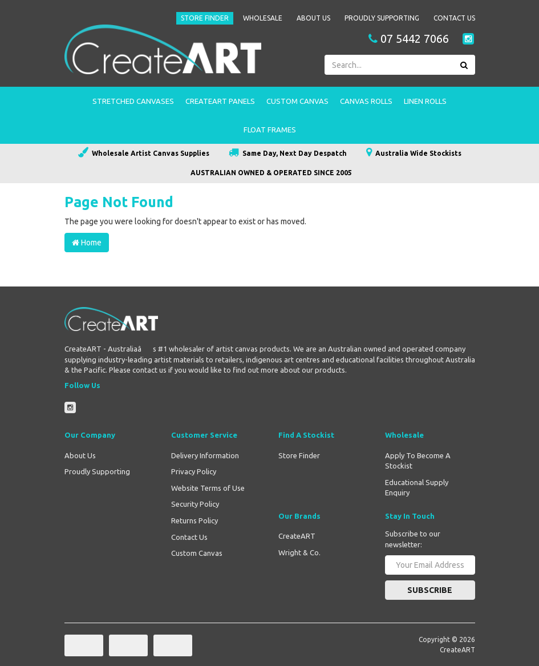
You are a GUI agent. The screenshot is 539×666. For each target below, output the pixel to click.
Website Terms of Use (208, 488)
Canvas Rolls (366, 101)
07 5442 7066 (408, 39)
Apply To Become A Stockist (418, 460)
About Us (313, 18)
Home (87, 242)
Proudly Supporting (382, 18)
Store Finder (205, 18)
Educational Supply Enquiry (416, 487)
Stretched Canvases (133, 101)
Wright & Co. (299, 552)
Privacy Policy (193, 471)
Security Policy (195, 504)
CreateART (296, 536)
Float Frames (270, 130)
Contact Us (454, 18)
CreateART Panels (220, 101)
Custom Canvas (297, 101)
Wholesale (262, 18)
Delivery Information (205, 455)
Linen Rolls (425, 101)
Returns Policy (194, 520)
